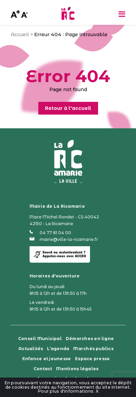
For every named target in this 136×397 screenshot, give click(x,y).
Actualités (30, 348)
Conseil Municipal (40, 338)
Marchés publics (93, 348)
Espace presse (92, 358)
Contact (43, 368)
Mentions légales (77, 368)
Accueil (20, 34)
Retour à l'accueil (68, 108)
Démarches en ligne (90, 338)
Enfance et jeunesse (46, 358)
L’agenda (58, 348)
